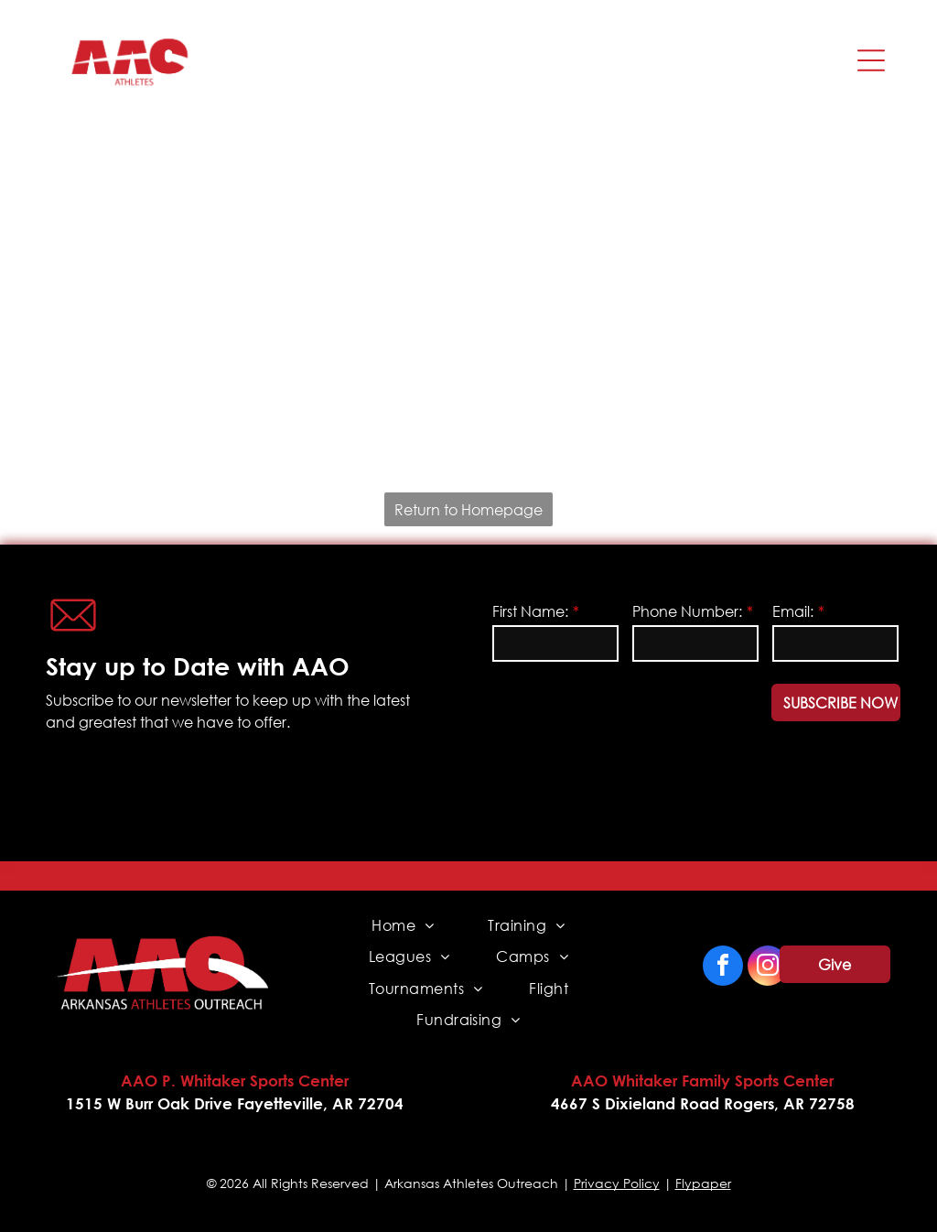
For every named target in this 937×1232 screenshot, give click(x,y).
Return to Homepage (468, 509)
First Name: (530, 611)
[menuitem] (402, 925)
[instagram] (768, 968)
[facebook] (723, 968)
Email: (792, 611)
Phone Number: (687, 611)
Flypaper (703, 1183)
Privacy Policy (617, 1183)
